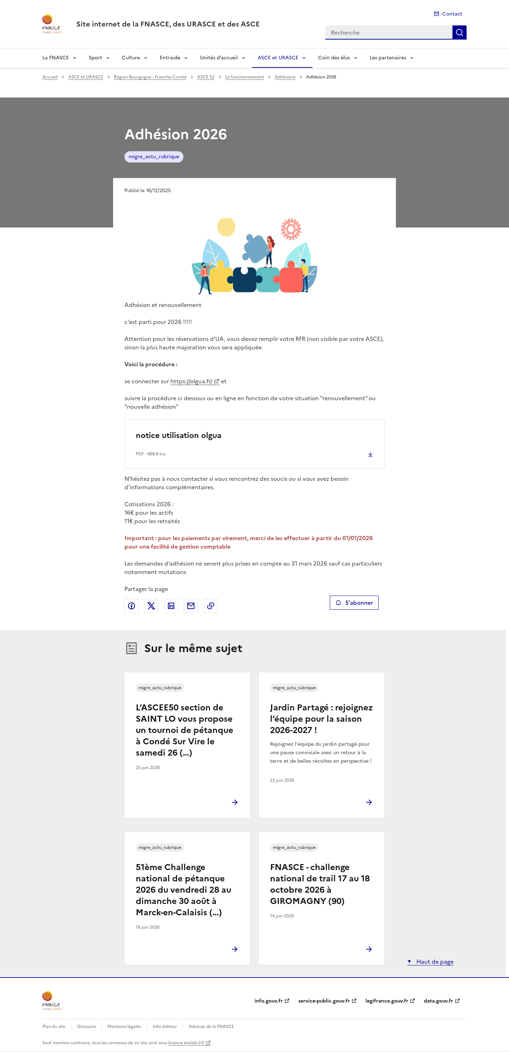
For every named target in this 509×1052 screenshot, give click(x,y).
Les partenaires (388, 57)
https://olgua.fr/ (191, 381)
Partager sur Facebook (131, 606)
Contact (452, 14)
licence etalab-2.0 (186, 1043)
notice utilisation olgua (178, 435)
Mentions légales (124, 1026)
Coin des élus (334, 57)
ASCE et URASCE (278, 57)
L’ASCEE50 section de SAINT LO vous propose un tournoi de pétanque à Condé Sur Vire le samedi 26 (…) (184, 730)
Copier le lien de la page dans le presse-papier (211, 606)
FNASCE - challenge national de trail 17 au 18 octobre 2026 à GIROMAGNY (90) (320, 884)
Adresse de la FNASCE (211, 1026)
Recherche (459, 32)
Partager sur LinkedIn (171, 606)
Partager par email (191, 606)
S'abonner (354, 602)
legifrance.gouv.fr (386, 1001)
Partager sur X (151, 606)
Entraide (170, 57)
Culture (131, 57)
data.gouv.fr (438, 1001)
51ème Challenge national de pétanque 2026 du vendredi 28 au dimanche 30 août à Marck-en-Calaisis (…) (183, 890)
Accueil (50, 77)
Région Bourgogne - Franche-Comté (150, 77)
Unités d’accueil (219, 57)
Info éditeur (165, 1026)
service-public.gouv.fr (324, 1001)
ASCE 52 (206, 77)
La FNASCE (55, 57)
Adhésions (285, 77)
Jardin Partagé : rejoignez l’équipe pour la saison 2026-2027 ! (321, 719)
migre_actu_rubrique (154, 156)
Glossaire (86, 1026)
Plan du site (53, 1026)
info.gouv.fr (269, 1001)
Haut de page (434, 961)
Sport (95, 57)
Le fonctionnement (244, 77)
